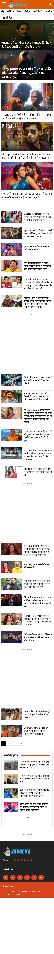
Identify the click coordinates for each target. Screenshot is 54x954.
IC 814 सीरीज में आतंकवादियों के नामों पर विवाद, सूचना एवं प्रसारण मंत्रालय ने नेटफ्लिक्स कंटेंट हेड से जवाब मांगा (38, 455)
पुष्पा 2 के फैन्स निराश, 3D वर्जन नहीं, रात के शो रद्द (37, 248)
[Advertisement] (27, 343)
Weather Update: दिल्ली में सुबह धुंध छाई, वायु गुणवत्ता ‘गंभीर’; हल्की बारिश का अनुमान (34, 764)
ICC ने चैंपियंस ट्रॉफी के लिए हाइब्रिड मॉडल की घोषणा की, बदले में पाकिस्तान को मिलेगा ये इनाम (34, 792)
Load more (27, 817)
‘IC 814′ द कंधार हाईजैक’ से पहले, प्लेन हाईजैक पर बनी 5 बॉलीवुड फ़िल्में (38, 380)
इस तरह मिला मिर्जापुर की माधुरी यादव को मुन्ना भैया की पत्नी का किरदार (37, 714)
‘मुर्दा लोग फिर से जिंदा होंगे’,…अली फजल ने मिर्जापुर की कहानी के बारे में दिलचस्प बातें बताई (38, 233)
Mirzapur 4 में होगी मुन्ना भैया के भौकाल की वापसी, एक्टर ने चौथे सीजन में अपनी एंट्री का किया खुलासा (26, 155)
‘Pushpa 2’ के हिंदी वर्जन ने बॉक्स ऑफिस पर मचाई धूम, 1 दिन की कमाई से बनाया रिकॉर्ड (26, 116)
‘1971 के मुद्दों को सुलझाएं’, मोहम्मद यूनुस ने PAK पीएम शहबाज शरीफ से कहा (34, 778)
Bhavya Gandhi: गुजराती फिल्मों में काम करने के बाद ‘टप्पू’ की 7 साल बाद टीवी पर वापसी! (37, 396)
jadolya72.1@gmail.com (25, 860)
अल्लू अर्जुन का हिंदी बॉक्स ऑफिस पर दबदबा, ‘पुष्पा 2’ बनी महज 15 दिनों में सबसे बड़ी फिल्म (34, 806)
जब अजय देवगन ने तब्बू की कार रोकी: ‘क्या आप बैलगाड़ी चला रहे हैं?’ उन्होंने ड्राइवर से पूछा (37, 583)
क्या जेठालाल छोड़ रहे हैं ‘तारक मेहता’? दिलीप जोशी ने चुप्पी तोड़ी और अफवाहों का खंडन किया (37, 265)
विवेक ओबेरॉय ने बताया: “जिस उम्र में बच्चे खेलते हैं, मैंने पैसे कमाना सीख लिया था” (38, 637)
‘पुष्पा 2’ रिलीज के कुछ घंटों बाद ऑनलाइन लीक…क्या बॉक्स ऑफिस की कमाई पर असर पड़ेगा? (26, 195)
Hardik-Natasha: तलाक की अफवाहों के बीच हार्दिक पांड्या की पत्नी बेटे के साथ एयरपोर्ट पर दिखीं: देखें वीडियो (38, 620)
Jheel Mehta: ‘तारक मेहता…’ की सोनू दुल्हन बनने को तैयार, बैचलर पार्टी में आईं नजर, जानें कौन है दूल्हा (38, 436)
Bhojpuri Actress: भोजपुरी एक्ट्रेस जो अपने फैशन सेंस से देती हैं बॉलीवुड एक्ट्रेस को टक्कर (37, 216)
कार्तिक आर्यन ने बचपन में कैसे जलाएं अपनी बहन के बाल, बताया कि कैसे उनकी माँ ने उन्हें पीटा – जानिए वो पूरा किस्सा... (37, 302)
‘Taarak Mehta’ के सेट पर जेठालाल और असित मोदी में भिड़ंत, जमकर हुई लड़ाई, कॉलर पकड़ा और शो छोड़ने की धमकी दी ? (38, 284)
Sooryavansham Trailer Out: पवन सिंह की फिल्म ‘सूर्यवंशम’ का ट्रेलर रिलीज (36, 730)
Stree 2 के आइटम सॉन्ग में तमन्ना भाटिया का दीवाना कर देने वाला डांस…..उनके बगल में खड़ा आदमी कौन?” (37, 601)
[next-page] (21, 743)
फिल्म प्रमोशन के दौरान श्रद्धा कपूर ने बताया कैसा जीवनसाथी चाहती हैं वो (38, 471)
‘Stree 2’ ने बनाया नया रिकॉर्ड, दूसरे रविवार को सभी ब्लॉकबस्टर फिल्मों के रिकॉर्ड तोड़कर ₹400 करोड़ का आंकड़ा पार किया (37, 550)
